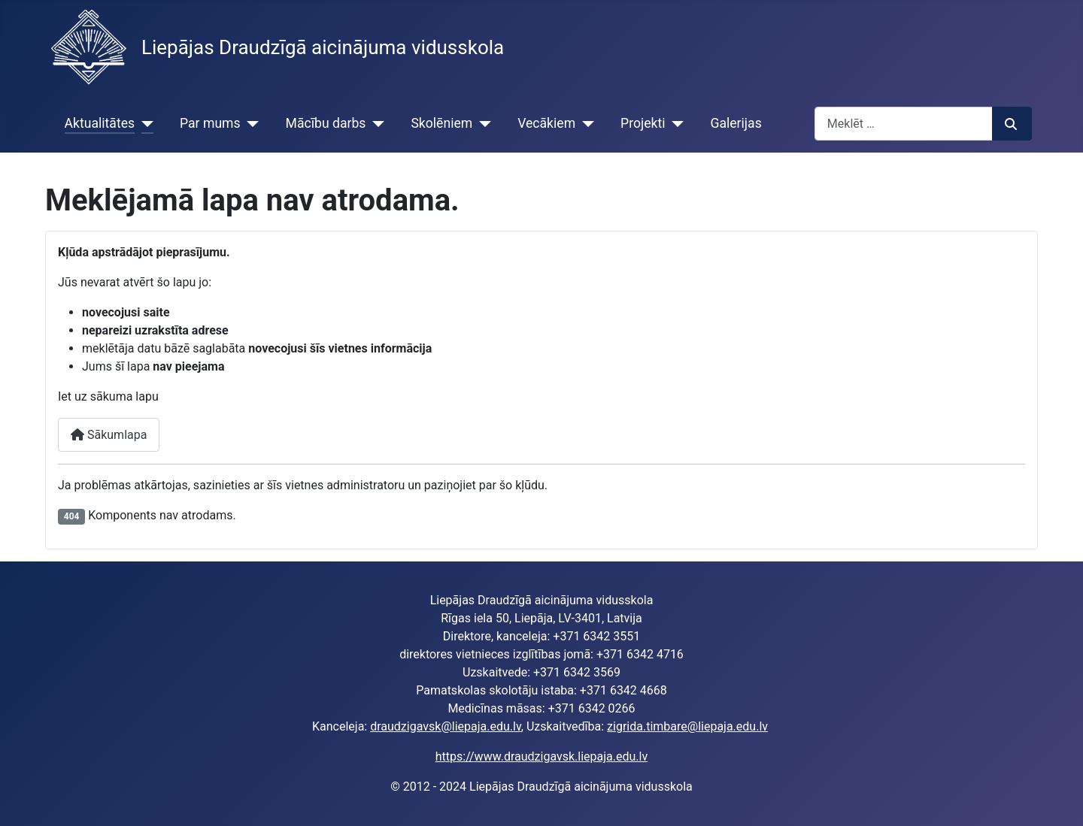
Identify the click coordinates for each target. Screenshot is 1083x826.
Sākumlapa (109, 435)
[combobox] (904, 124)
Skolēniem (441, 123)
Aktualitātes (100, 123)
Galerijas (735, 123)
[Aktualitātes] (144, 123)
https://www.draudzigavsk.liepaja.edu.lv (541, 756)
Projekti (642, 123)
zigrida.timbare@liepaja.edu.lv (687, 726)
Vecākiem (546, 123)
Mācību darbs (326, 123)
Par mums (210, 123)
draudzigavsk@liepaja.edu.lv (445, 726)
